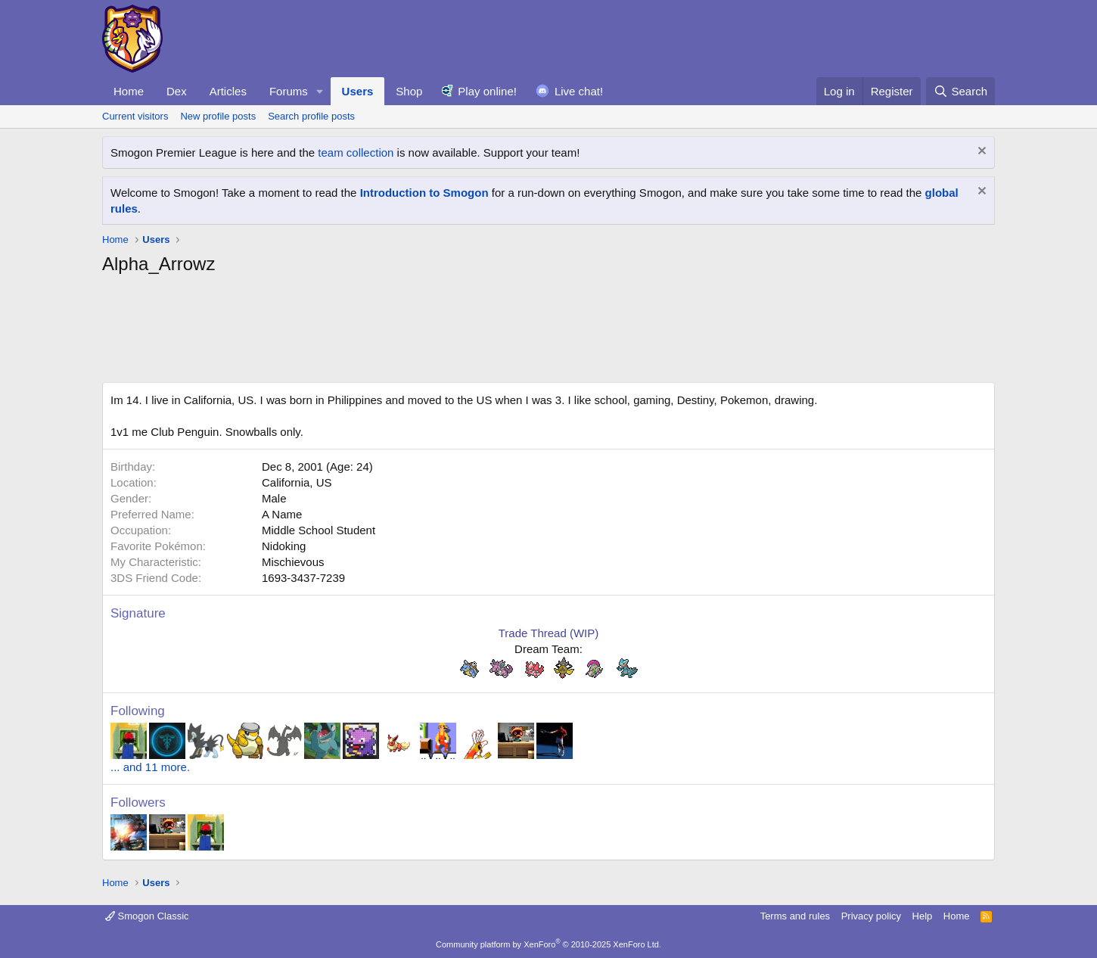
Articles (228, 91)
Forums (288, 91)
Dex (176, 91)
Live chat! (579, 91)
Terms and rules (795, 916)
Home (128, 91)
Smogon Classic (147, 916)
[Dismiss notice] (980, 152)
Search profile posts (311, 116)
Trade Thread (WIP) (549, 633)
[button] (320, 91)
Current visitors (135, 116)
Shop (409, 91)
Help (922, 916)
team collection (355, 152)
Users (358, 91)
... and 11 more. (150, 766)
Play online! (487, 91)
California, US (297, 482)
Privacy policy (871, 916)
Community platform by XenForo (548, 944)
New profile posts (218, 116)
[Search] (960, 91)
